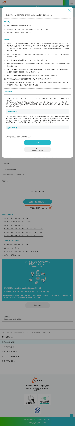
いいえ (37, 149)
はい (37, 143)
